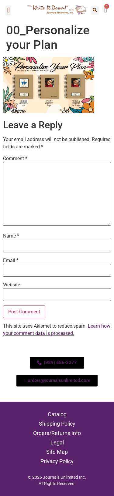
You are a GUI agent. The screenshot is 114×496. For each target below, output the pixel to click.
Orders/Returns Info (57, 433)
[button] (8, 10)
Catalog (57, 414)
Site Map (57, 452)
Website (11, 284)
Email (11, 260)
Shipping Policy (57, 423)
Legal (57, 442)
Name (11, 236)
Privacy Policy (57, 461)
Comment (15, 158)
